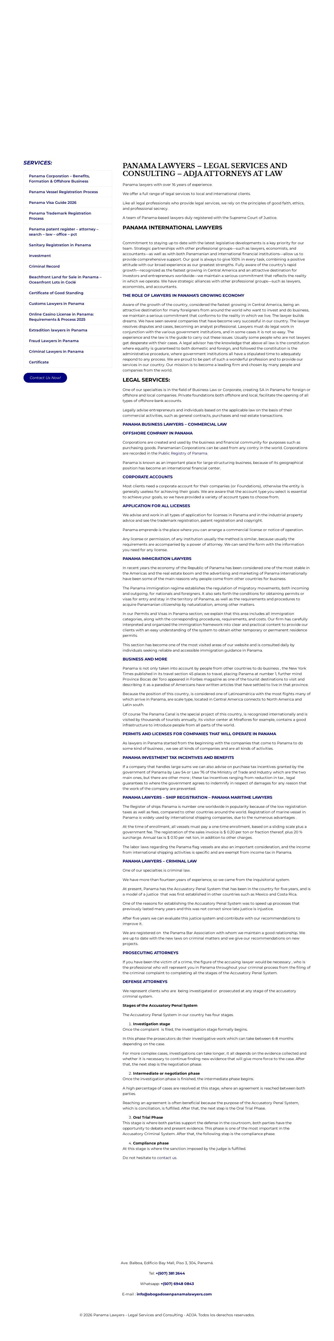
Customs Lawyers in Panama (56, 303)
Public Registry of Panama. (183, 453)
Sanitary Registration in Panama (60, 245)
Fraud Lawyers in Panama (54, 340)
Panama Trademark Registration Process (60, 216)
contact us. (167, 1157)
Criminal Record (44, 266)
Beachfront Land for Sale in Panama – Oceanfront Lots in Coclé (65, 280)
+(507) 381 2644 (170, 1273)
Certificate (39, 362)
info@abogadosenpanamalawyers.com (174, 1294)
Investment (40, 255)
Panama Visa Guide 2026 (52, 202)
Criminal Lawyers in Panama (56, 351)
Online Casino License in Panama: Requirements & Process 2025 (61, 317)
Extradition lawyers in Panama (58, 330)
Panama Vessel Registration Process (63, 192)
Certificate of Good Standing (56, 293)
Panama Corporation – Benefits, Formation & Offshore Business (59, 179)
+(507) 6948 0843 (177, 1283)
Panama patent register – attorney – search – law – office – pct (63, 232)
